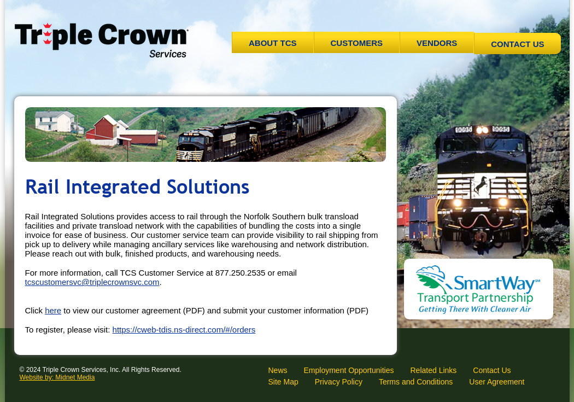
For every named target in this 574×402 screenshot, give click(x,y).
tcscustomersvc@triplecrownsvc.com (92, 282)
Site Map (283, 381)
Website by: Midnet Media (57, 377)
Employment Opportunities (349, 370)
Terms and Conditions (416, 381)
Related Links (433, 370)
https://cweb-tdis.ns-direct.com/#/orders (184, 329)
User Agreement (496, 381)
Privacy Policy (338, 381)
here (53, 310)
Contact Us (517, 44)
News (278, 370)
